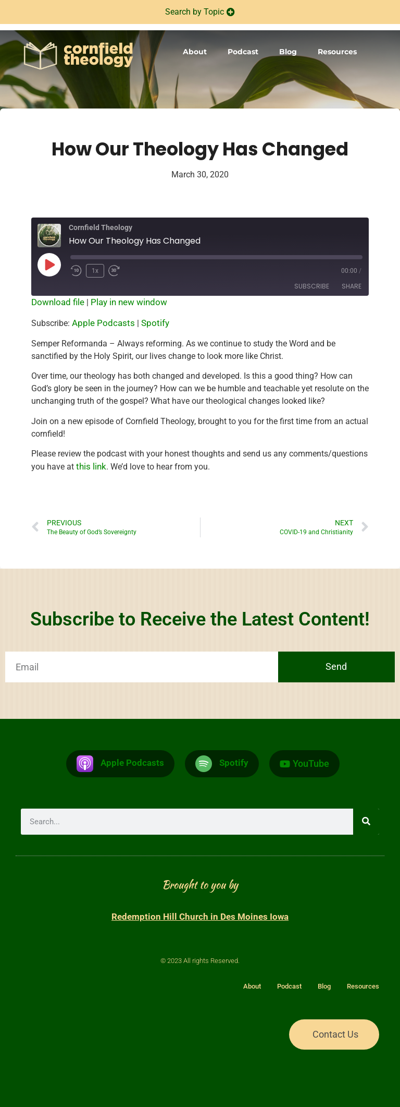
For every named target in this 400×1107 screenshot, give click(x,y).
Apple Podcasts (103, 323)
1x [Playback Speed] (95, 270)
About (195, 51)
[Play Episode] (49, 264)
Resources (337, 51)
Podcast (243, 51)
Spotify (155, 323)
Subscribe (311, 286)
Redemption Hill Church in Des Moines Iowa (200, 916)
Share (351, 286)
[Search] (366, 822)
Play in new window (129, 302)
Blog (288, 51)
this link (91, 466)
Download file (57, 302)
